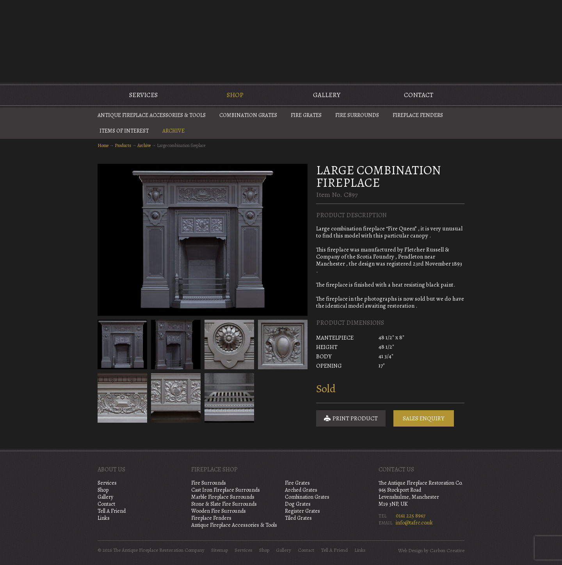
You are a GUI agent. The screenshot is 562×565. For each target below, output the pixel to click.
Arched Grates (301, 490)
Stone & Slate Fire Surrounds (224, 504)
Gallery (326, 94)
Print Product (351, 418)
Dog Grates (298, 504)
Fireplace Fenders (418, 115)
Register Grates (302, 511)
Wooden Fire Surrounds (218, 511)
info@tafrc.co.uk (414, 522)
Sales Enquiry (424, 418)
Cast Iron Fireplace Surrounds (225, 490)
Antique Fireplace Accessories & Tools (152, 115)
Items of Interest (124, 131)
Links (104, 518)
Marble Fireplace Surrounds (222, 497)
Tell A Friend (112, 511)
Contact (418, 94)
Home (103, 145)
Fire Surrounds (357, 115)
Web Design (410, 550)
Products (123, 145)
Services (143, 94)
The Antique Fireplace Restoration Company (281, 40)
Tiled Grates (298, 518)
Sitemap (219, 550)
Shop (235, 94)
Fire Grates (306, 115)
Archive (173, 131)
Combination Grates (248, 115)
